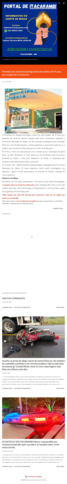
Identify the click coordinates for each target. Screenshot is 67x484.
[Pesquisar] (59, 3)
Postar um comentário (22, 307)
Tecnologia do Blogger (33, 476)
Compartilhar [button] (58, 208)
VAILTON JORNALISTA (13, 298)
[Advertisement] (33, 273)
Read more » (61, 307)
